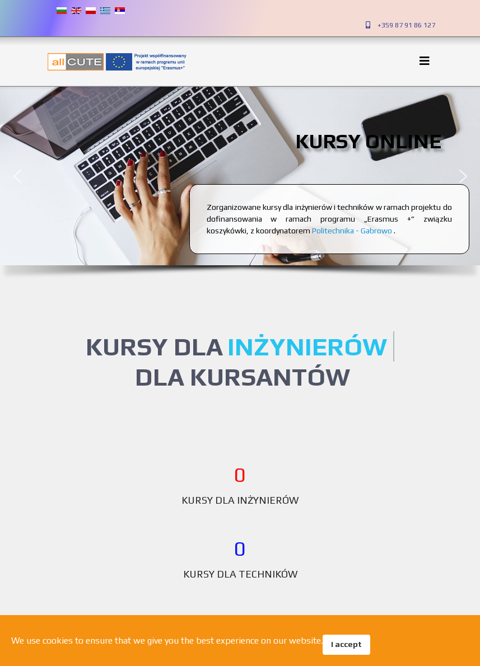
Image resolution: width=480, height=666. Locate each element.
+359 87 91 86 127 (406, 25)
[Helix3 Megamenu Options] (427, 60)
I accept (346, 644)
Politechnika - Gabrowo (353, 230)
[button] (17, 176)
